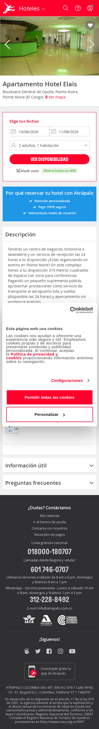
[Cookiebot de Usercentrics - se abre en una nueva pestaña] (70, 310)
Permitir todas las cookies (49, 397)
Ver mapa (55, 96)
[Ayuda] (78, 8)
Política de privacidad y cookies (32, 356)
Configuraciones (67, 380)
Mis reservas (49, 516)
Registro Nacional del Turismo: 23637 (64, 714)
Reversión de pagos (49, 535)
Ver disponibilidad (49, 159)
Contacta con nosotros (50, 528)
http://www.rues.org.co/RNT (62, 721)
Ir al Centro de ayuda (49, 522)
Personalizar (50, 414)
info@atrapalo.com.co (55, 608)
